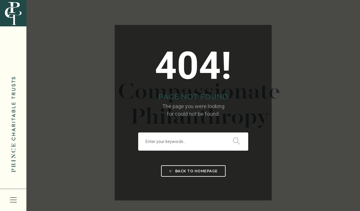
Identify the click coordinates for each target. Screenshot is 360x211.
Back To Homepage (193, 171)
